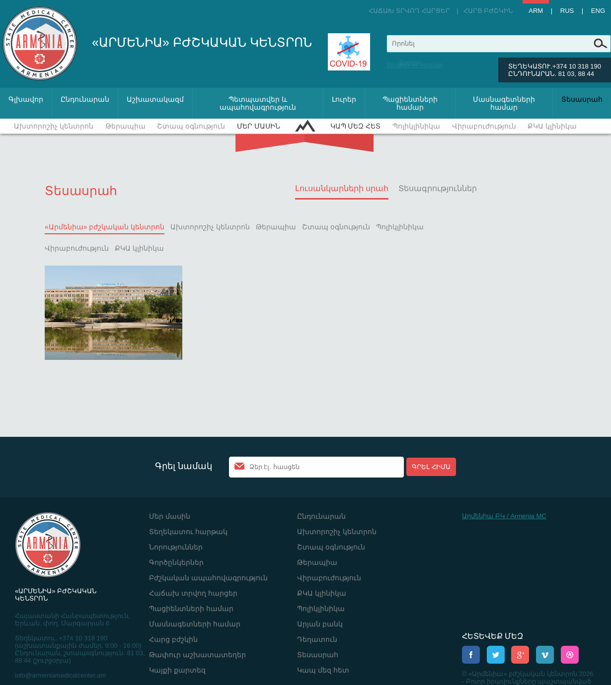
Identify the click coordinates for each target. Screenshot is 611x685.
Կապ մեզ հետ (355, 126)
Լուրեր (344, 99)
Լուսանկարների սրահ (341, 188)
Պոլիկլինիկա (416, 126)
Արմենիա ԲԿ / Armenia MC (504, 516)
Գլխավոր (25, 99)
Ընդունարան (85, 99)
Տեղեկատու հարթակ (188, 532)
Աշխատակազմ (155, 99)
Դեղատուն (317, 639)
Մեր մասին (258, 126)
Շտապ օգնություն (191, 126)
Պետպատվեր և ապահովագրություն (258, 103)
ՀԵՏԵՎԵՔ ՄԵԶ (492, 636)
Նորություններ (176, 547)
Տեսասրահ (582, 99)
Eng (598, 10)
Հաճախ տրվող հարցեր (409, 10)
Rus (567, 10)
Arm (536, 10)
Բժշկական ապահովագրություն (208, 578)
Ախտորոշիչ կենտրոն (53, 126)
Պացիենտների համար (410, 103)
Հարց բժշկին (488, 10)
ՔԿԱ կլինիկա (552, 126)
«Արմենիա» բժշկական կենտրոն (104, 227)
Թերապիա (125, 126)
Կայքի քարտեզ (177, 670)
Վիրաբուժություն (484, 126)
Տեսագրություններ (437, 188)
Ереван (410, 62)
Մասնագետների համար (504, 103)
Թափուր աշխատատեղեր (197, 655)
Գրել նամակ (183, 466)
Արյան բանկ (320, 624)
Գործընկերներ (176, 562)
